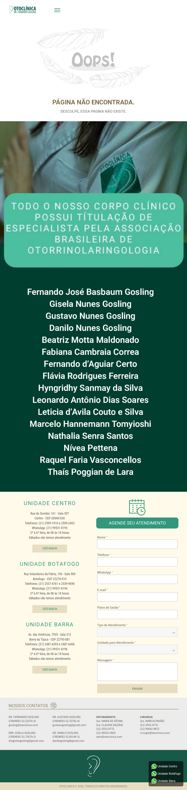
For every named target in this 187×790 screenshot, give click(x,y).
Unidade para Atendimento (116, 642)
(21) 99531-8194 (56, 588)
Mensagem (105, 660)
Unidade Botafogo (166, 774)
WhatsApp (105, 572)
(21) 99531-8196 (56, 649)
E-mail (102, 590)
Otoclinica (22, 9)
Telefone (104, 554)
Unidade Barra (163, 781)
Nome (102, 537)
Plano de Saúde (108, 607)
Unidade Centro (164, 766)
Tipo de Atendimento (112, 625)
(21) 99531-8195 (56, 528)
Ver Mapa (49, 548)
